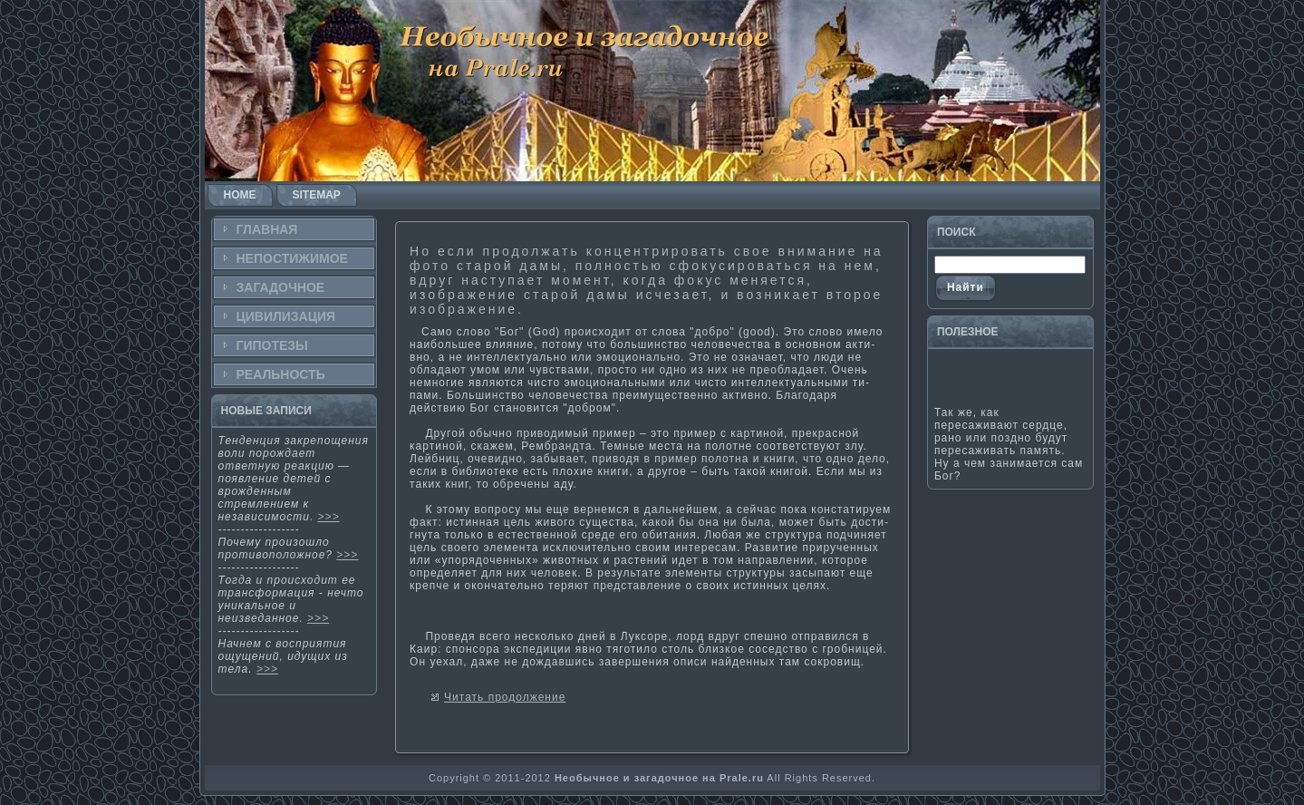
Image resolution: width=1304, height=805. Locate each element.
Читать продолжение (504, 697)
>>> (329, 516)
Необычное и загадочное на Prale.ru (659, 777)
